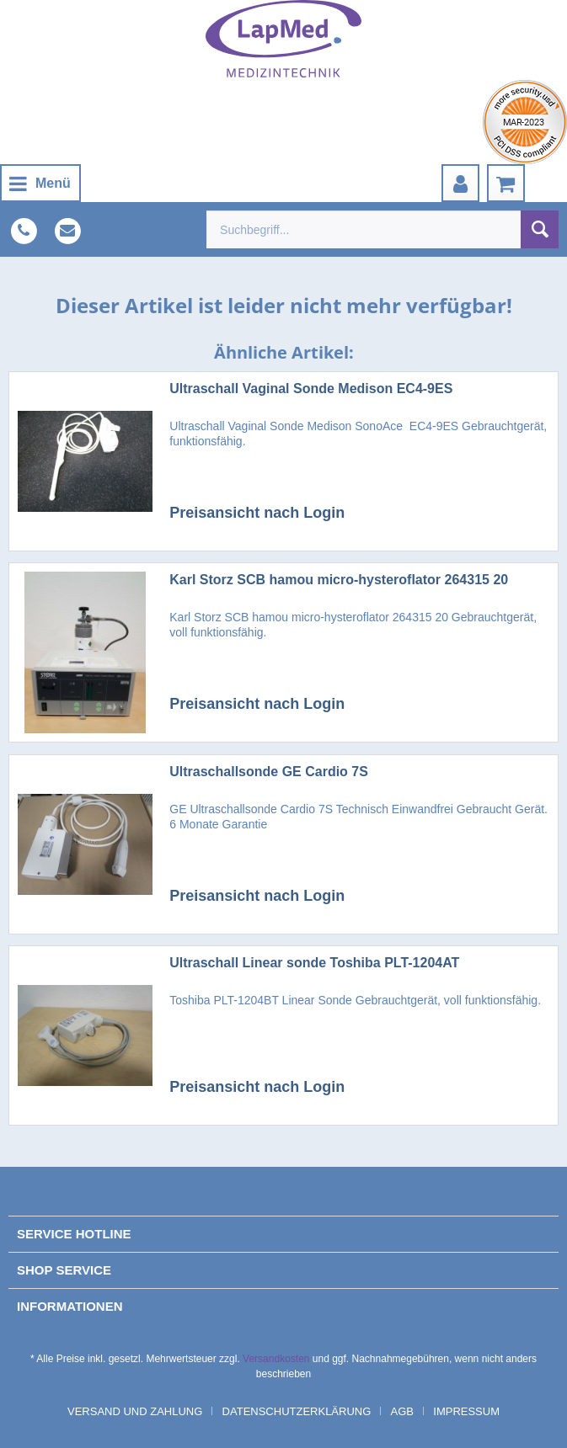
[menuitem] (40, 183)
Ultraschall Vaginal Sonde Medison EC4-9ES (310, 388)
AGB (402, 1411)
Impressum (466, 1411)
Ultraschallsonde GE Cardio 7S (268, 771)
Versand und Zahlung (134, 1411)
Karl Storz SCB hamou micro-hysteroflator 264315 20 (338, 579)
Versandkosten (276, 1359)
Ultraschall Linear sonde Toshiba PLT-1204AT (314, 963)
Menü (40, 180)
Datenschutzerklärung (297, 1411)
